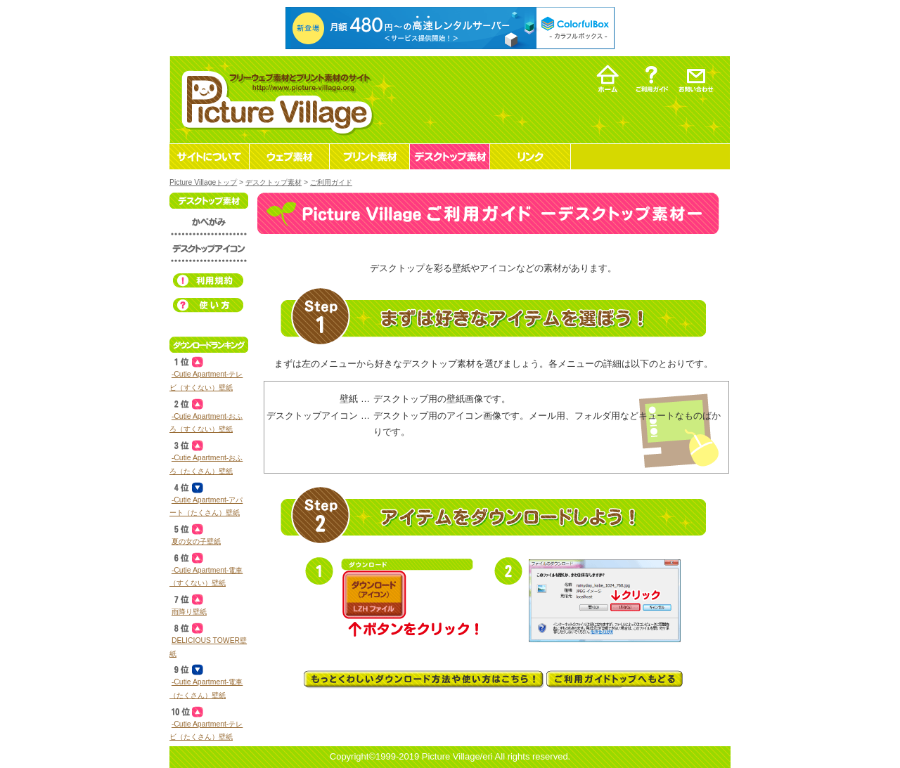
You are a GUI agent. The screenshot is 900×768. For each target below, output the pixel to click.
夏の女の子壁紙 (196, 541)
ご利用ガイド (331, 182)
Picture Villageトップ (203, 182)
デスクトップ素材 (273, 182)
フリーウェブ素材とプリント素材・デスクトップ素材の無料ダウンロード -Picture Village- (275, 99)
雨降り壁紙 (189, 612)
